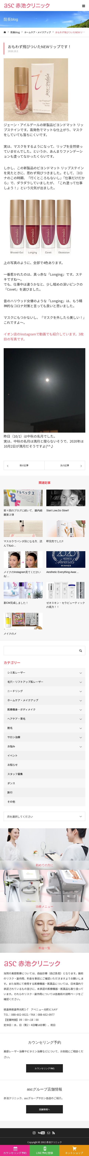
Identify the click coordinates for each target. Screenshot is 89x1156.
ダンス (11, 783)
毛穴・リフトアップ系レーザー (25, 682)
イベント (12, 755)
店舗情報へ (44, 1109)
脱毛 (10, 728)
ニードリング (15, 691)
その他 (11, 801)
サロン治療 (13, 737)
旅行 (10, 792)
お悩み (11, 746)
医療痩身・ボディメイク (21, 709)
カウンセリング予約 (44, 1068)
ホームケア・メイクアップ (22, 700)
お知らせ (12, 765)
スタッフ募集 (15, 774)
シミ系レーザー (16, 672)
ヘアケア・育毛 (16, 718)
